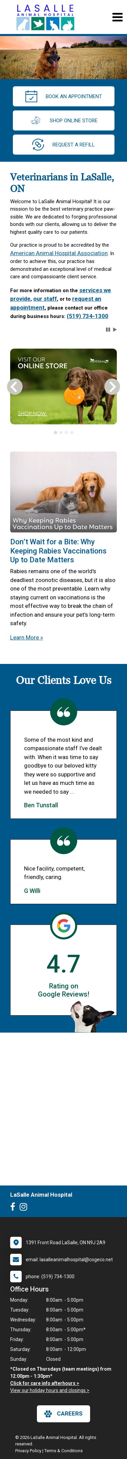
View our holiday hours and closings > (49, 1390)
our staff (45, 298)
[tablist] (63, 432)
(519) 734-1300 (87, 316)
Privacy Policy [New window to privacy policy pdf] (28, 1450)
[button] (108, 329)
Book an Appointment (63, 96)
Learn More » (26, 637)
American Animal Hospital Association (59, 253)
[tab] (55, 432)
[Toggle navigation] (117, 17)
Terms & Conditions (63, 1450)
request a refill (63, 145)
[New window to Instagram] (25, 1208)
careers (63, 1414)
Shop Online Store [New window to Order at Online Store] (63, 120)
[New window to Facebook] (14, 1208)
